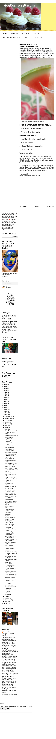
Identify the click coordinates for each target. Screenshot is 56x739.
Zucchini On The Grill (10, 486)
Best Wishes (8, 457)
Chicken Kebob (9, 446)
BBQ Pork (7, 471)
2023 (5, 390)
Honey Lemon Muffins (11, 501)
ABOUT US (14, 33)
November (8, 418)
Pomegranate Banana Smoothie (11, 526)
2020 (5, 396)
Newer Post (23, 206)
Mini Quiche (8, 514)
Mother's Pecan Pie (10, 493)
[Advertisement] (34, 191)
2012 (5, 411)
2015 (5, 405)
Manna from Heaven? (10, 466)
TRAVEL (27, 37)
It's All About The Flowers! (9, 582)
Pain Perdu (8, 512)
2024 (5, 388)
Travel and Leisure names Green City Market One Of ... (10, 579)
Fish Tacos (7, 504)
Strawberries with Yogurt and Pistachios (11, 540)
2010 (5, 415)
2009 (5, 603)
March (7, 598)
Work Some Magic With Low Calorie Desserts (11, 464)
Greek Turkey (8, 562)
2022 (5, 392)
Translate (6, 288)
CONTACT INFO (38, 37)
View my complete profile (9, 694)
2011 (5, 413)
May (6, 429)
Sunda (6, 507)
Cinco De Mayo (9, 545)
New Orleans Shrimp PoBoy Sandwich (10, 454)
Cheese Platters (9, 499)
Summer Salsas (9, 488)
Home (37, 206)
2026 (5, 384)
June (6, 427)
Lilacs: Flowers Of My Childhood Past (10, 537)
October (7, 420)
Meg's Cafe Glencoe (10, 502)
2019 (5, 398)
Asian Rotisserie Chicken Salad (9, 450)
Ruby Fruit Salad (9, 524)
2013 (5, 409)
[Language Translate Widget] (11, 283)
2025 (5, 386)
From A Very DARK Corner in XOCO (10, 490)
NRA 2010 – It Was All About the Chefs (11, 431)
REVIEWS (25, 33)
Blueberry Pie (8, 520)
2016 (5, 403)
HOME (5, 33)
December (8, 416)
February (8, 600)
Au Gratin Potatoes (10, 517)
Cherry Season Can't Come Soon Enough (11, 478)
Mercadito (7, 550)
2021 (5, 394)
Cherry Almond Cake (10, 494)
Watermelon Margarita (29, 46)
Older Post (51, 206)
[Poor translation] (7, 708)
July (6, 425)
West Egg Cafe (9, 585)
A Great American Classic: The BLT (10, 510)
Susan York (7, 632)
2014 (5, 407)
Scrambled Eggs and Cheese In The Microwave (10, 533)
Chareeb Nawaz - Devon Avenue (9, 481)
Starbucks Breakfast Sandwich (10, 587)
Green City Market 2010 (11, 435)
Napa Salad (8, 594)
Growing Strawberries (10, 473)
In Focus (7, 593)
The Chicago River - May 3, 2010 (10, 543)
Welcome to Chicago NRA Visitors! (10, 461)
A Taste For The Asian (11, 567)
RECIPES (35, 33)
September (8, 422)
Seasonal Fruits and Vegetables (10, 497)
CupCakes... (8, 516)
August (7, 424)
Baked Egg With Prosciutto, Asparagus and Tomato (9, 439)
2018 (5, 400)
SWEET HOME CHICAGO (11, 37)
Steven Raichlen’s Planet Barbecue (10, 564)
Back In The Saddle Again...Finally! (10, 547)
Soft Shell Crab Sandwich (9, 484)
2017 (5, 401)
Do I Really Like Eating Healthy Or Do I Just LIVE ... (11, 553)
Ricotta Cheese (9, 522)
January (7, 601)
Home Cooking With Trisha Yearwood (10, 572)
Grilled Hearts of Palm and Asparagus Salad (11, 469)
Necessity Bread (9, 447)
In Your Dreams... (9, 506)
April (6, 596)
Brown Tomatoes (9, 458)
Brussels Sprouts (9, 519)
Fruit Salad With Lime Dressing (10, 557)
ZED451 (7, 434)
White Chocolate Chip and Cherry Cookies (11, 575)
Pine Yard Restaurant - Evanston (11, 475)
